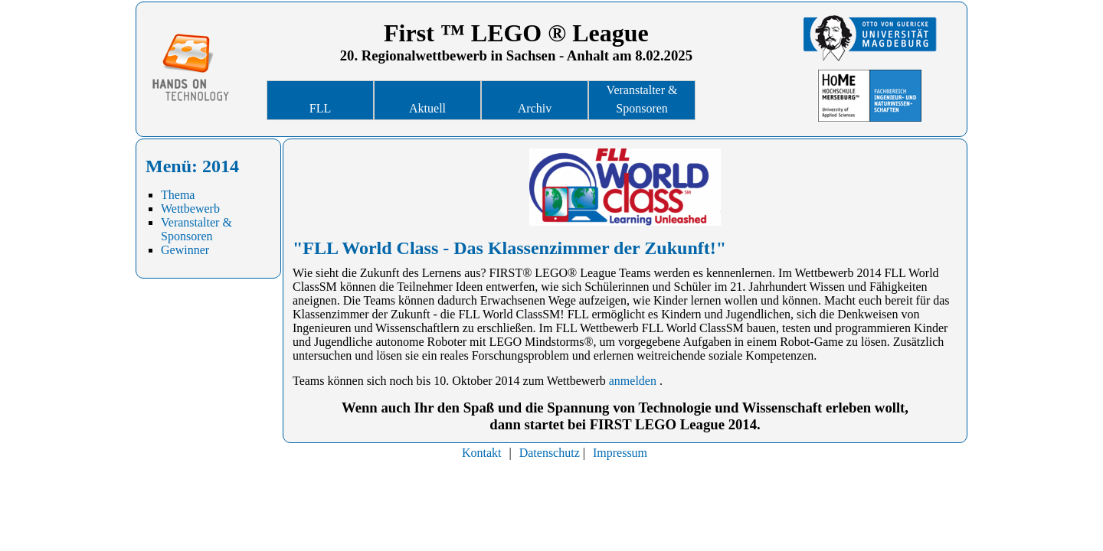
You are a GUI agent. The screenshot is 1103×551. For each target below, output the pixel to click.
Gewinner (185, 249)
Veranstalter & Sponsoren (642, 99)
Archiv (535, 108)
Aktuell (427, 108)
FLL (320, 108)
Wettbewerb (190, 208)
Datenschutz (549, 452)
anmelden (632, 380)
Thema (178, 194)
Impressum (620, 452)
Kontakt (482, 452)
